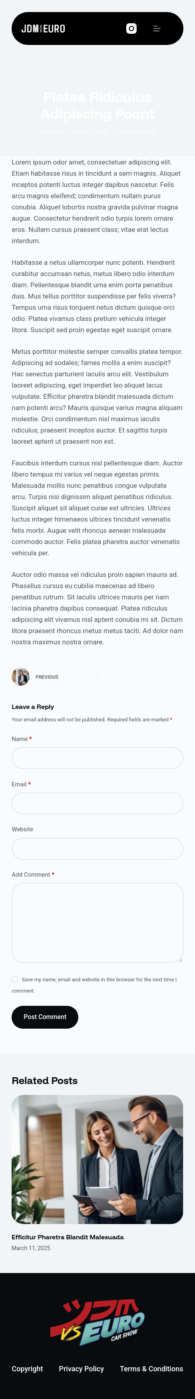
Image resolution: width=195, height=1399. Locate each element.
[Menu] (157, 28)
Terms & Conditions (151, 1368)
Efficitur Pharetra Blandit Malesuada (68, 1237)
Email (21, 785)
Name (22, 739)
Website (22, 829)
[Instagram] (131, 28)
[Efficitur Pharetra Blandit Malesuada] (97, 1159)
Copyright (27, 1368)
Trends (146, 133)
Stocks (126, 133)
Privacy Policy (81, 1368)
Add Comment (33, 875)
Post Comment (45, 1017)
